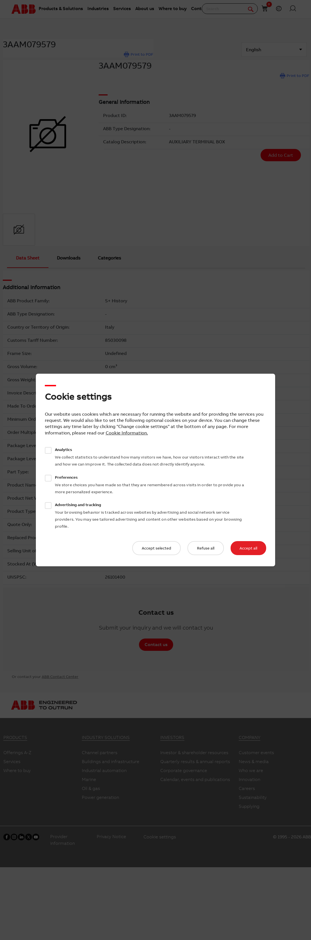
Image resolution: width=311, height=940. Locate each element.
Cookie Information (126, 433)
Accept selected (156, 548)
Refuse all (205, 548)
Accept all (248, 548)
